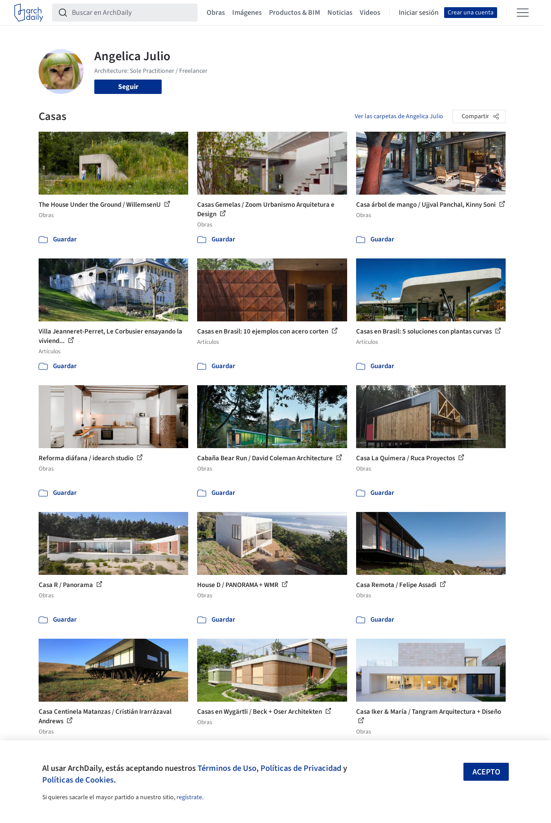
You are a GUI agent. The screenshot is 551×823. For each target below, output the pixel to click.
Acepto (486, 772)
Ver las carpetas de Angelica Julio (399, 116)
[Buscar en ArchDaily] (132, 12)
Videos (370, 13)
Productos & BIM (294, 13)
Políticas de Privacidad (300, 768)
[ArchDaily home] (28, 13)
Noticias (340, 13)
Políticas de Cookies (78, 780)
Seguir (128, 87)
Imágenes (247, 13)
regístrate (189, 797)
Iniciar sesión (419, 13)
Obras (216, 13)
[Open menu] (523, 12)
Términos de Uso (227, 768)
